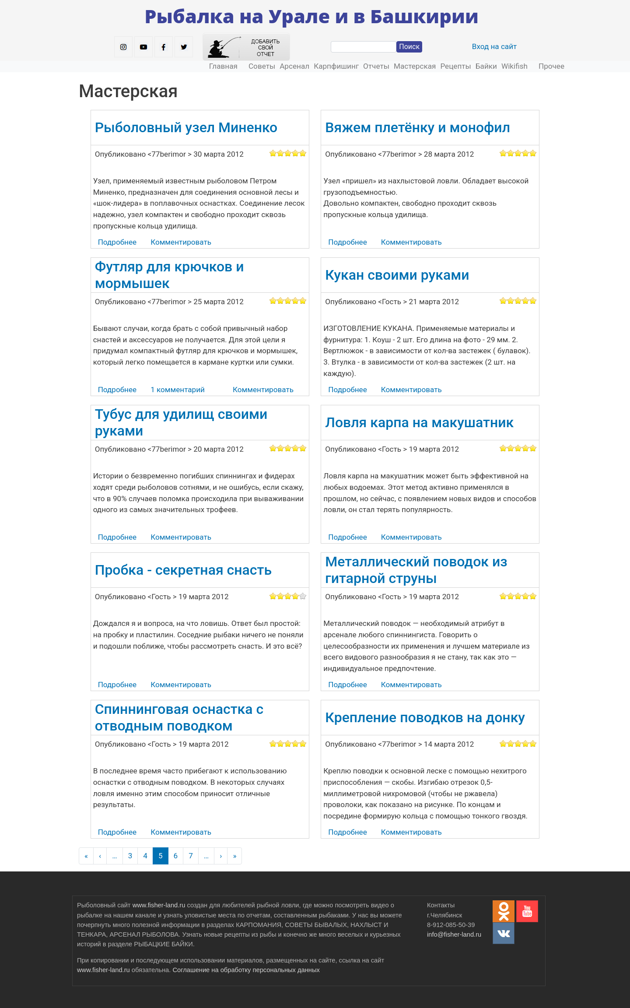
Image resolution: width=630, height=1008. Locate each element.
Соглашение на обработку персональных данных (245, 969)
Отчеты (376, 66)
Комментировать (180, 242)
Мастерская (415, 66)
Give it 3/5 (288, 153)
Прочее (551, 66)
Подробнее (117, 242)
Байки (486, 66)
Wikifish (514, 66)
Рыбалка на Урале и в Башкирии (311, 16)
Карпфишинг (336, 66)
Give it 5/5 (303, 153)
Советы (261, 66)
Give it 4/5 (295, 153)
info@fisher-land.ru (454, 934)
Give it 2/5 (280, 153)
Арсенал (294, 66)
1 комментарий (177, 389)
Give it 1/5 (273, 153)
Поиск (409, 46)
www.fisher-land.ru (159, 905)
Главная (223, 66)
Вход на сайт (494, 46)
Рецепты (455, 66)
